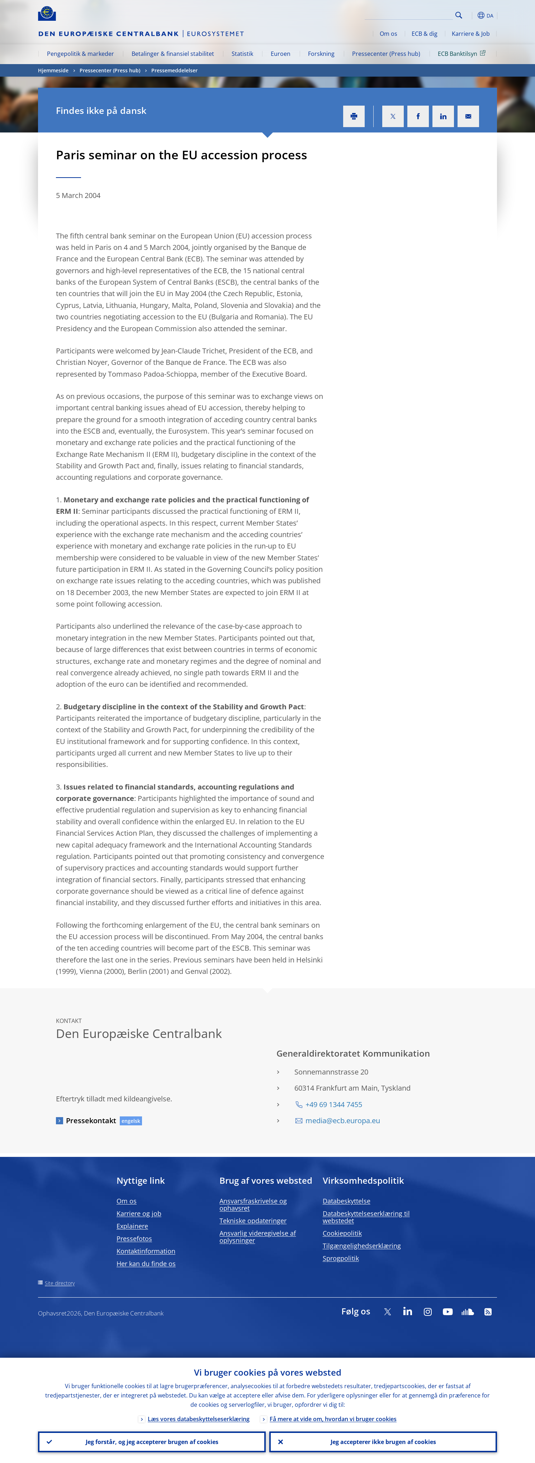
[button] (472, 15)
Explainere (132, 1226)
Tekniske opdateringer (253, 1220)
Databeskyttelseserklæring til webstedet (366, 1217)
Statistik (242, 54)
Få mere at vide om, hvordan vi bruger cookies (333, 1419)
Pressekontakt (91, 1120)
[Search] (417, 14)
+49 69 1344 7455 (334, 1104)
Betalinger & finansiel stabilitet (173, 54)
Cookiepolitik (342, 1233)
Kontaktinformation (146, 1251)
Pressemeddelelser (174, 70)
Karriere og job (139, 1213)
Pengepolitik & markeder (80, 54)
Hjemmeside (53, 70)
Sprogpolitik (341, 1258)
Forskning (321, 54)
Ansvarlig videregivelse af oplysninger (257, 1237)
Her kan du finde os (146, 1263)
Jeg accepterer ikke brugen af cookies (383, 1442)
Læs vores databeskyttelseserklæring (199, 1419)
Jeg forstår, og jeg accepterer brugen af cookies (152, 1442)
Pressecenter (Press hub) (386, 54)
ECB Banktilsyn (463, 53)
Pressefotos (134, 1238)
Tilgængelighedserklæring (362, 1245)
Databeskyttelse (346, 1201)
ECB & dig (424, 34)
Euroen (280, 54)
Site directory (60, 1283)
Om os (388, 34)
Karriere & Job (471, 34)
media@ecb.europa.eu (343, 1120)
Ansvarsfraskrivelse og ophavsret (253, 1204)
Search (459, 15)
